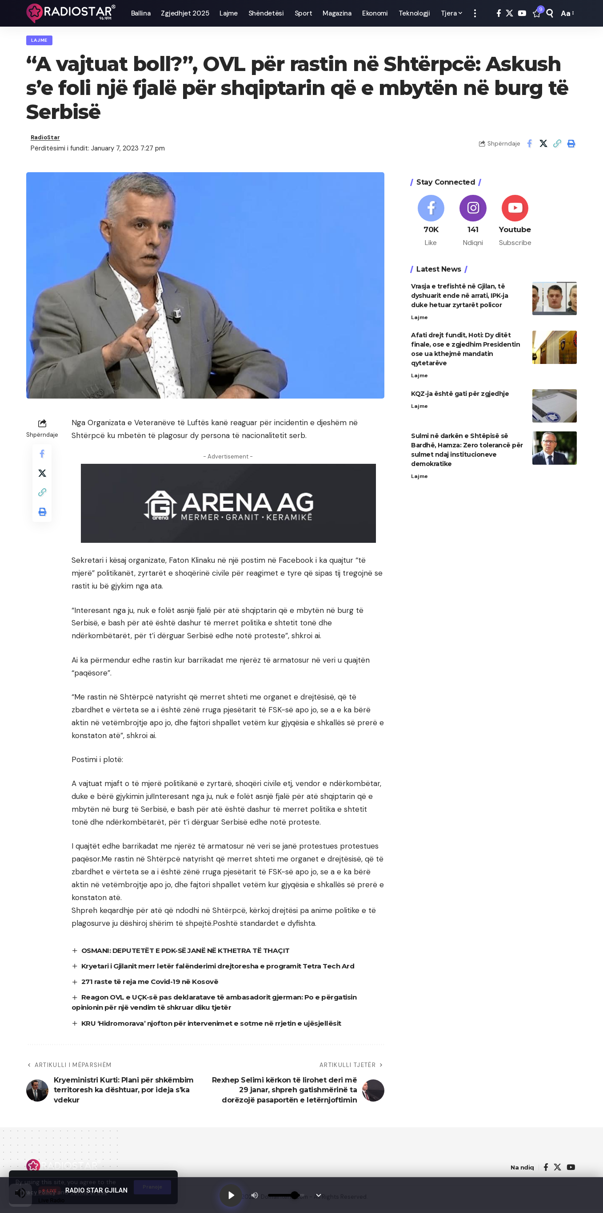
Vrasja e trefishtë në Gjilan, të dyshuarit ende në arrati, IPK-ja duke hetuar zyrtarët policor (459, 295)
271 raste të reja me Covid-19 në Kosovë (154, 986)
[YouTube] (521, 13)
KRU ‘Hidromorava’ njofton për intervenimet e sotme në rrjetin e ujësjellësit (219, 1027)
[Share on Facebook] (529, 147)
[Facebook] (498, 13)
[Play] (232, 1194)
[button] (475, 13)
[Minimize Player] (321, 1194)
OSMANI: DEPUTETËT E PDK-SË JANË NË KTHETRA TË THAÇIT (192, 954)
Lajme (41, 41)
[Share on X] (543, 147)
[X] (509, 13)
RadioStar (47, 140)
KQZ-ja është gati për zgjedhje (460, 395)
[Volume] (288, 1194)
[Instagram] (473, 220)
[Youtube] (515, 220)
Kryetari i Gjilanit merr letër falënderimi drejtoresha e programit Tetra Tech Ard (226, 970)
